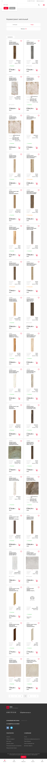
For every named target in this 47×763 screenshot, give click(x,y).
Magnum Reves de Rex (34, 97)
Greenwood (18, 60)
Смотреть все (24, 720)
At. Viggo (18, 353)
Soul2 (37, 678)
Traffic (37, 571)
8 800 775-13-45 (11, 712)
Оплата (8, 736)
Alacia (19, 607)
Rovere (19, 174)
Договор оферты (28, 745)
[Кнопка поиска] (39, 5)
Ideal (37, 607)
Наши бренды (27, 741)
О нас (25, 736)
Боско (19, 571)
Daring (37, 60)
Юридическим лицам (11, 748)
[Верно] (6, 8)
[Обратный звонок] (40, 1)
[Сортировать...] (10, 37)
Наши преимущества (29, 743)
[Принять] (23, 757)
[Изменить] (12, 8)
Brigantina (36, 389)
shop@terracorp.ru (25, 712)
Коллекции (15, 24)
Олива (19, 317)
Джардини (18, 96)
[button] (4, 761)
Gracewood (18, 209)
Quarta (19, 678)
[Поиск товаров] (22, 5)
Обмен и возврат (10, 739)
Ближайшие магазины (12, 720)
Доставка (8, 741)
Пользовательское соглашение (13, 745)
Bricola (36, 174)
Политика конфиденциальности (32, 739)
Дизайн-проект (10, 743)
